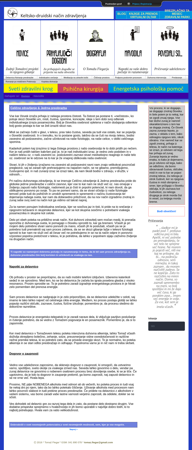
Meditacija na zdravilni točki (76, 77)
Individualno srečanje (48, 77)
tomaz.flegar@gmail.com (98, 442)
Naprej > (73, 429)
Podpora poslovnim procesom (128, 77)
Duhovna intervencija (156, 77)
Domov (25, 96)
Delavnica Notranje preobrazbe (19, 77)
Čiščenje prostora (102, 77)
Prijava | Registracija (142, 4)
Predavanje (177, 77)
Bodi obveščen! (166, 211)
